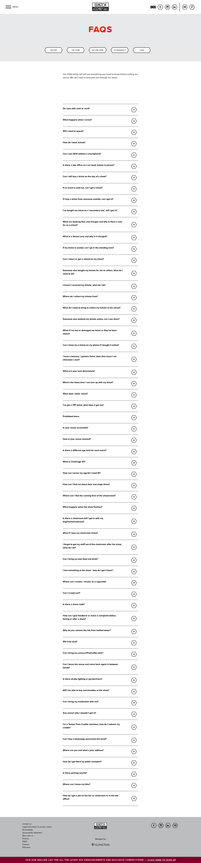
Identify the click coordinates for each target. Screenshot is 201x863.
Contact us (27, 824)
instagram (167, 7)
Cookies (25, 845)
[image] (100, 826)
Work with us (27, 836)
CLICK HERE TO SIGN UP (162, 860)
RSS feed (26, 847)
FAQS (24, 842)
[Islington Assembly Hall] (100, 7)
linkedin (174, 7)
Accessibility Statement (32, 833)
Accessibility (27, 830)
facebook (160, 7)
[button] (8, 7)
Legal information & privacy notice (37, 827)
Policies (25, 839)
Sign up (185, 7)
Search (192, 7)
